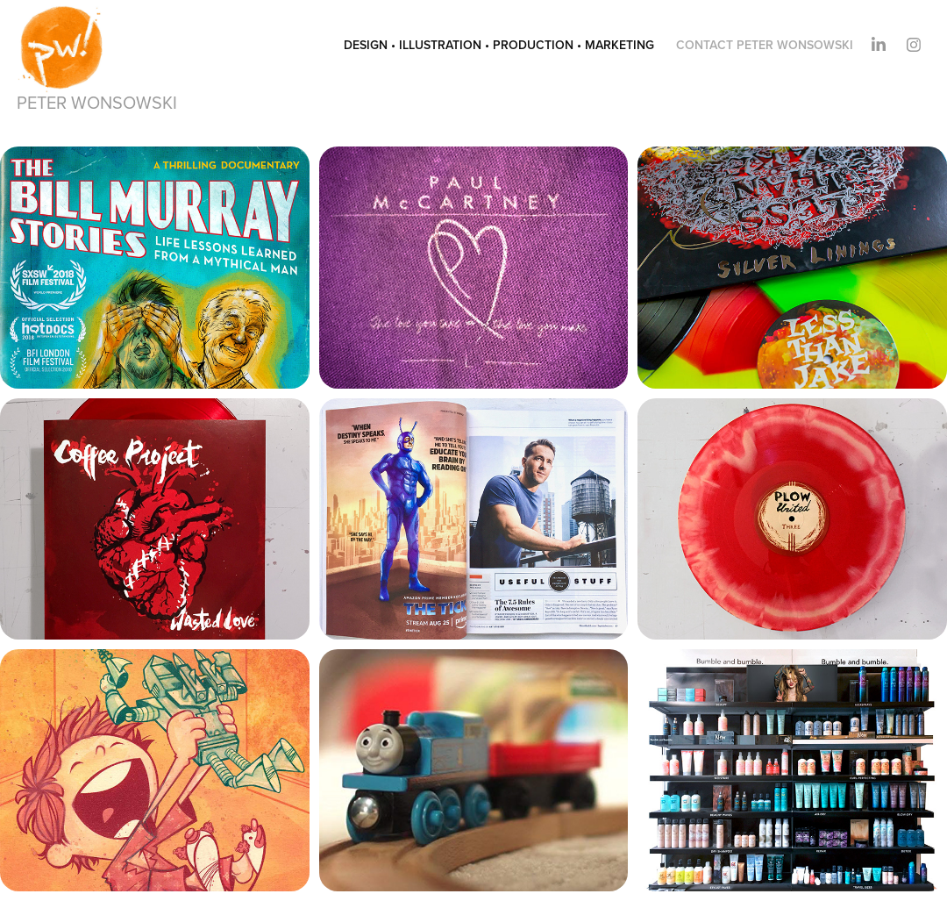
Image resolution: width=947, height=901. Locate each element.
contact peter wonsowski (764, 45)
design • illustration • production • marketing (499, 45)
